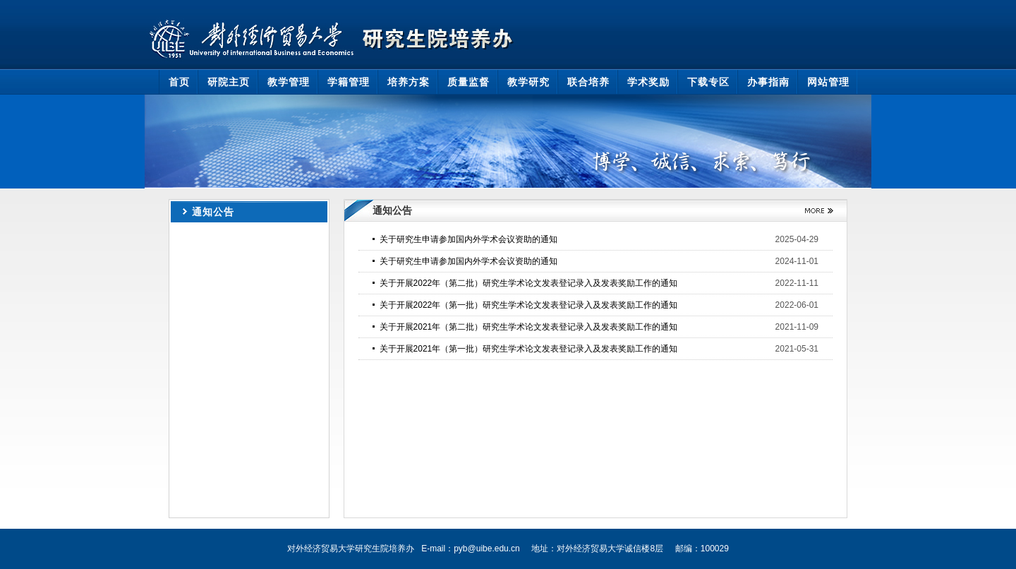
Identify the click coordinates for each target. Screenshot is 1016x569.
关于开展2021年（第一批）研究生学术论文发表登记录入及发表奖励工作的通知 (529, 349)
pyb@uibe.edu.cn (487, 548)
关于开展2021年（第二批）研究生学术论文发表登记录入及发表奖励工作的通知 (529, 327)
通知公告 (213, 211)
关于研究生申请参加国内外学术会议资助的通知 (468, 239)
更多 (814, 211)
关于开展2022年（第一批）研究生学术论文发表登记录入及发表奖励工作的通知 (529, 305)
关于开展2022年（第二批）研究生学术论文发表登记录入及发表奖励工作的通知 (529, 283)
